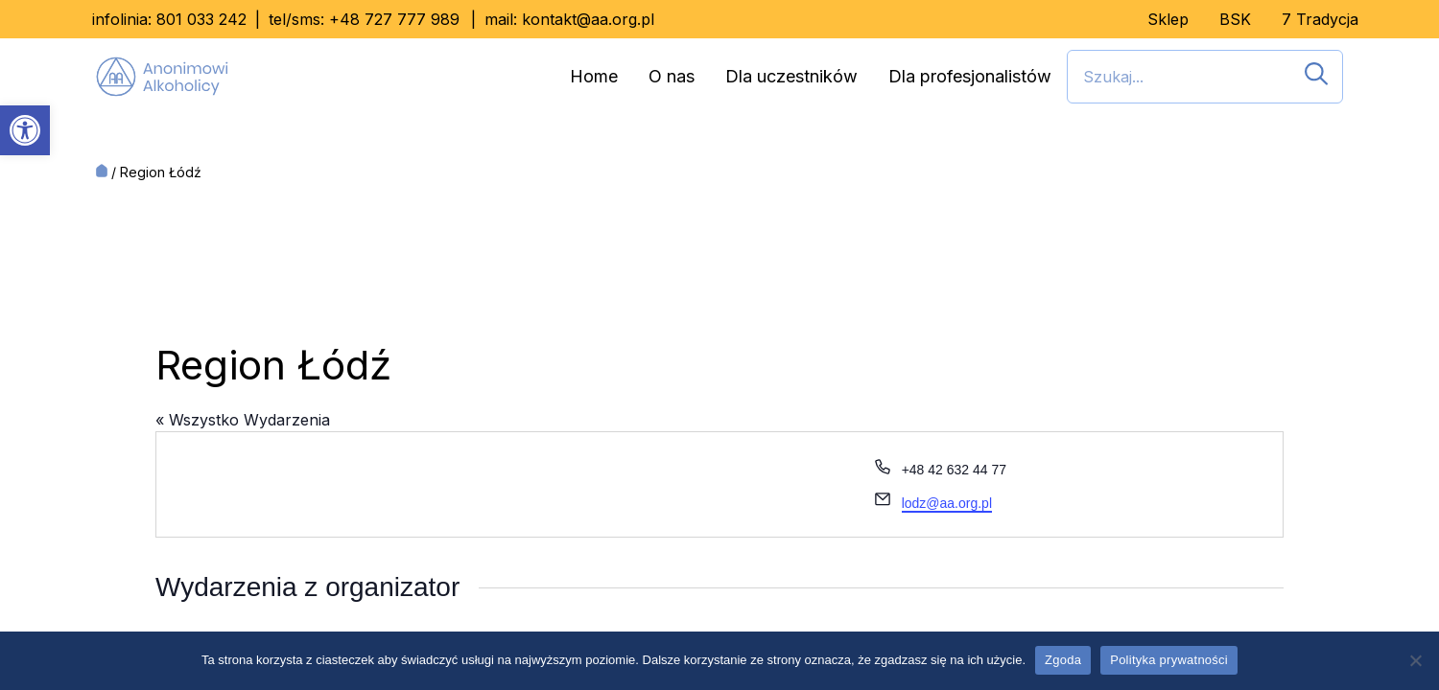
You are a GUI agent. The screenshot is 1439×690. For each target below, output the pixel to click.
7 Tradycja (1320, 19)
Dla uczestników (791, 76)
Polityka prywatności (1169, 660)
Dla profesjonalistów (969, 76)
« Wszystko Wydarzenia (242, 419)
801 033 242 (201, 19)
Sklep (1168, 19)
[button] (25, 130)
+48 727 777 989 (394, 19)
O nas (672, 76)
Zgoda (1063, 660)
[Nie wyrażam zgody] (1415, 660)
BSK (1235, 19)
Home (594, 76)
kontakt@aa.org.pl (588, 19)
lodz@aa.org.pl (947, 503)
